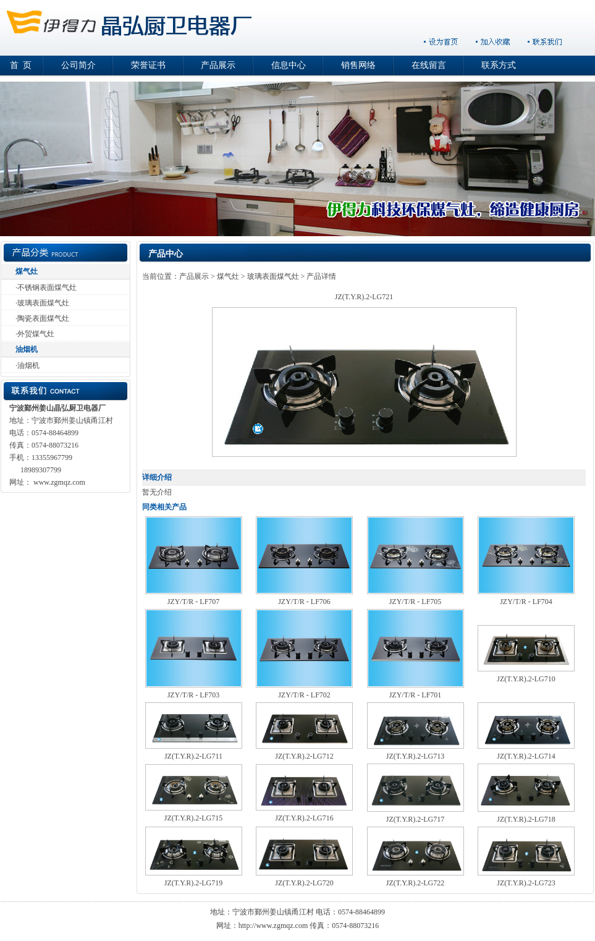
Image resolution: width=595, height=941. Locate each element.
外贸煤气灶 (35, 334)
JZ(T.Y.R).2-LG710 (526, 679)
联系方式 (498, 65)
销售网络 (358, 65)
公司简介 (78, 65)
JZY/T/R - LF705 (415, 601)
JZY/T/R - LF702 (304, 695)
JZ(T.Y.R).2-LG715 (193, 818)
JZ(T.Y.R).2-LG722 (415, 883)
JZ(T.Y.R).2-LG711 (193, 756)
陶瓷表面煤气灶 (43, 318)
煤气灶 (26, 271)
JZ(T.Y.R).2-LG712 (304, 756)
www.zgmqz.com (59, 482)
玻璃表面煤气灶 (43, 303)
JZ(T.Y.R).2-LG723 (526, 883)
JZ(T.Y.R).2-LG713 (415, 756)
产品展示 (218, 65)
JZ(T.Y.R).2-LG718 (526, 819)
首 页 (21, 65)
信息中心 (288, 65)
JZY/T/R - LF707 (193, 601)
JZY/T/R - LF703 (193, 695)
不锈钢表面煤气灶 (47, 287)
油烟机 (26, 349)
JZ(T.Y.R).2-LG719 (193, 883)
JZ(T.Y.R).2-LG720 (304, 883)
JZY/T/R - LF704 (526, 601)
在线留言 (428, 65)
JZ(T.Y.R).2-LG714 (526, 756)
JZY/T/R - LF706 (304, 601)
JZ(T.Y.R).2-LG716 (304, 818)
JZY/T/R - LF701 (415, 695)
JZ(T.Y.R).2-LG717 (415, 819)
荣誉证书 (148, 65)
